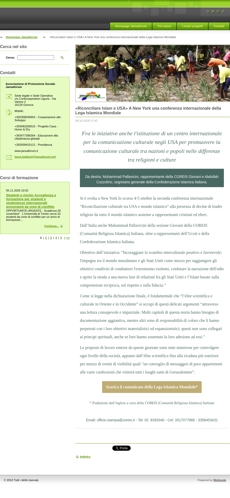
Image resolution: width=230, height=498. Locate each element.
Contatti (219, 26)
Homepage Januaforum (131, 26)
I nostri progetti (192, 26)
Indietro (85, 456)
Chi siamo (164, 26)
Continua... (51, 226)
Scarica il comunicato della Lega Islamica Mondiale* (152, 387)
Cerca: (10, 57)
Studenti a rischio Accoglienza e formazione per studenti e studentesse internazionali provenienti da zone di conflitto (31, 201)
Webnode (219, 480)
